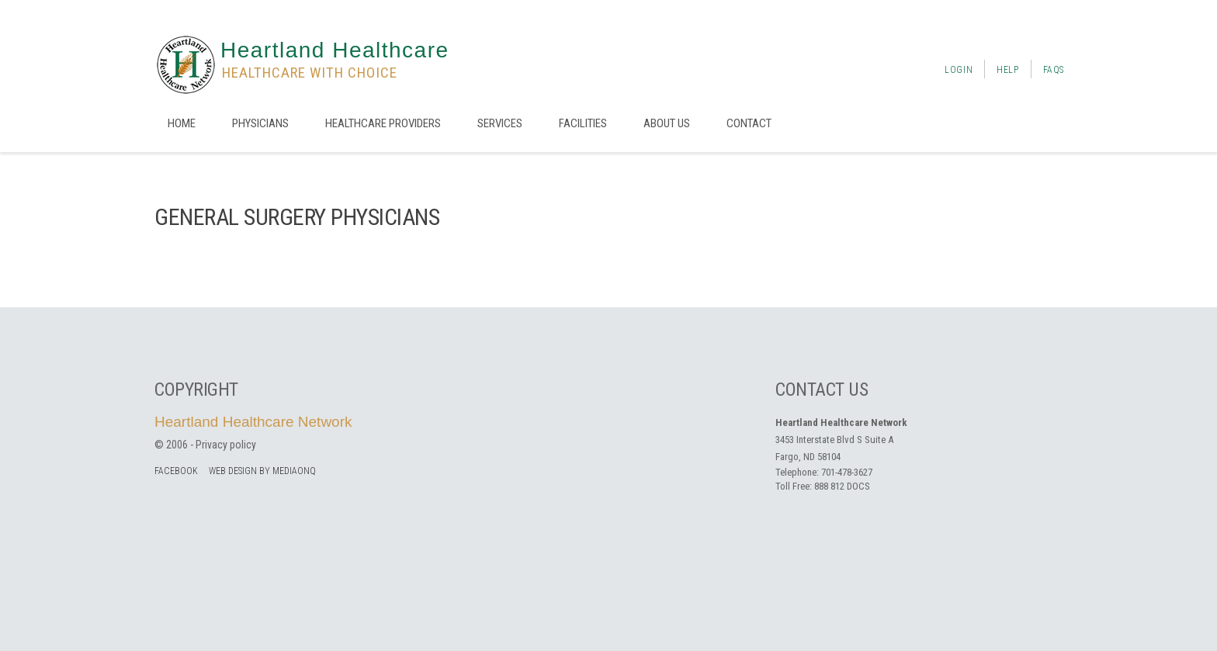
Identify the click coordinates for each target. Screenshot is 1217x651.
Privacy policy (226, 444)
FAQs (1053, 69)
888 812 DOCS (842, 486)
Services (499, 123)
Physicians (260, 123)
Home (182, 123)
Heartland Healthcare (334, 50)
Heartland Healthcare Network (253, 421)
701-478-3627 (846, 472)
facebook (176, 471)
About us (666, 123)
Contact (748, 123)
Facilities (583, 123)
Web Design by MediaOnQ (262, 471)
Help (1007, 69)
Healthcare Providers (383, 123)
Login (959, 69)
